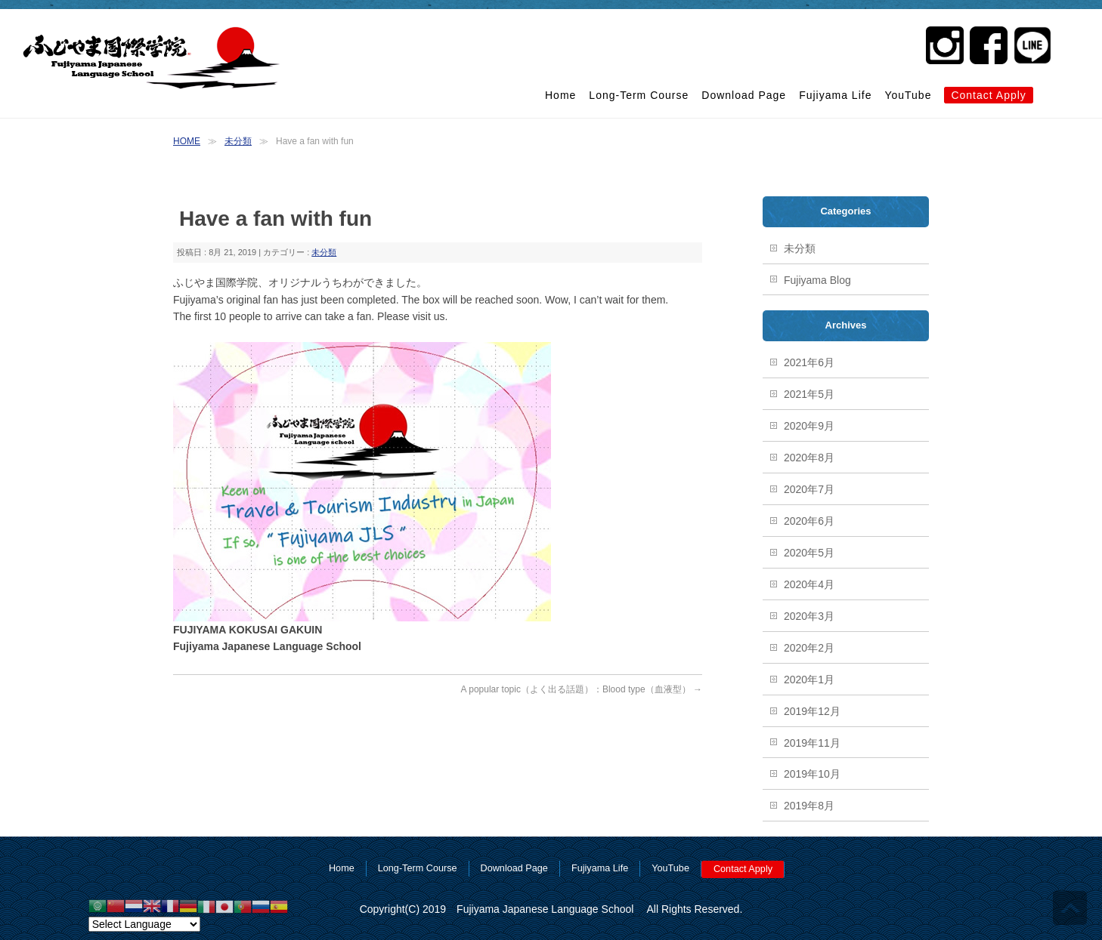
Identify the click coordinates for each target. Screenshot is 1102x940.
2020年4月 (809, 584)
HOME (186, 141)
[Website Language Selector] (144, 924)
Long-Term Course (639, 95)
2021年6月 (809, 362)
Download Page (743, 95)
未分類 (238, 141)
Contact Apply (988, 95)
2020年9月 (809, 426)
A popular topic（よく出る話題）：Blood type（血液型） (581, 689)
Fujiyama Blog (817, 280)
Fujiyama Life (835, 95)
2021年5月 (809, 394)
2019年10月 (812, 774)
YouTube (907, 95)
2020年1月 (809, 679)
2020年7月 (809, 489)
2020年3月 (809, 616)
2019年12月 (812, 711)
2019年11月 (812, 743)
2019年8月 (809, 806)
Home (560, 95)
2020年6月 (809, 521)
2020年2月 (809, 648)
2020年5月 (809, 553)
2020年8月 (809, 458)
